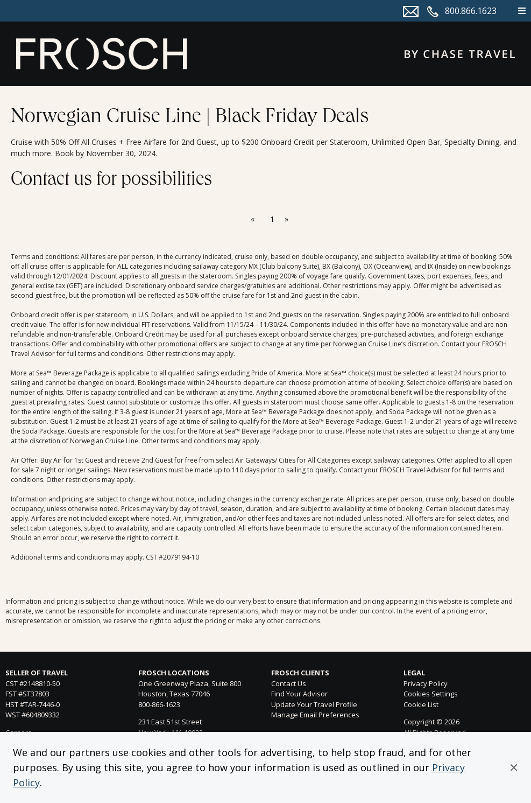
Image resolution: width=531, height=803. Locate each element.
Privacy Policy (425, 683)
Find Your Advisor (299, 694)
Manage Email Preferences (315, 715)
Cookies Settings (430, 694)
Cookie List (420, 704)
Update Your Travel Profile (314, 704)
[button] (513, 767)
